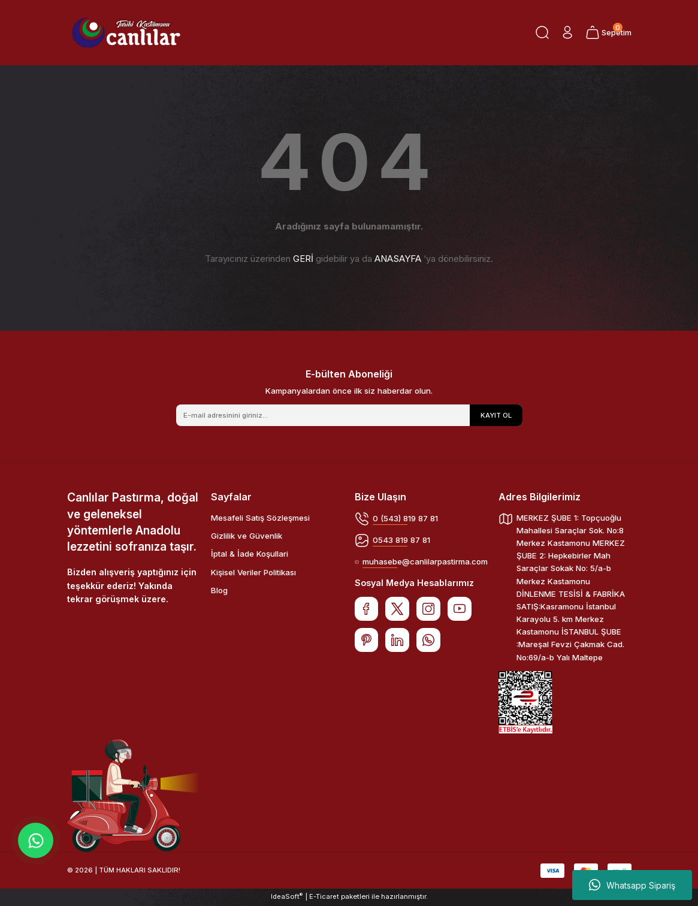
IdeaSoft (287, 897)
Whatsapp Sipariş (632, 885)
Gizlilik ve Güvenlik (246, 535)
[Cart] (608, 32)
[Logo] (126, 32)
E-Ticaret (324, 897)
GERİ (303, 258)
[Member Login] (567, 32)
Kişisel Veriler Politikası (253, 572)
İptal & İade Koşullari (249, 553)
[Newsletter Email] (349, 415)
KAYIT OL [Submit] (496, 415)
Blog (219, 590)
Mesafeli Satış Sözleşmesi (260, 518)
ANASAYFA (397, 258)
